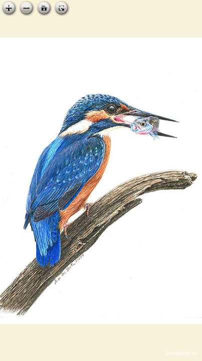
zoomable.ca (181, 353)
